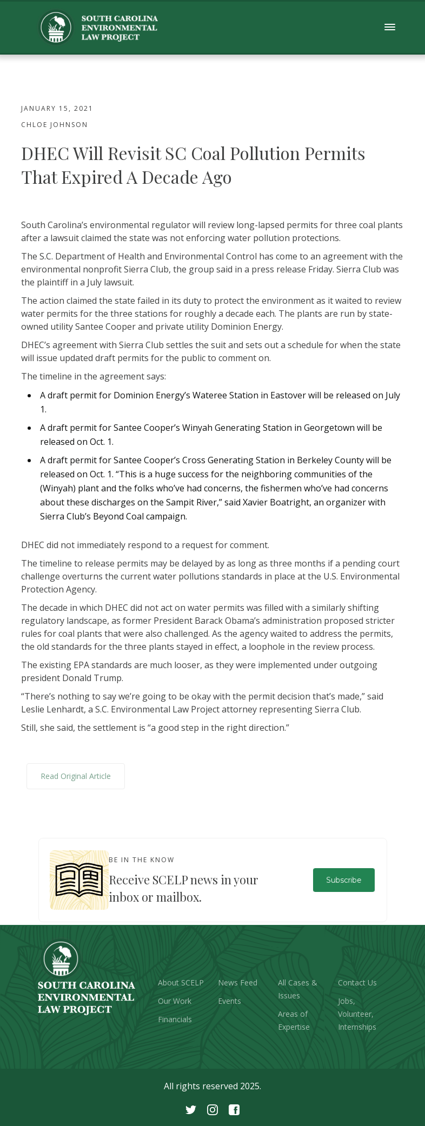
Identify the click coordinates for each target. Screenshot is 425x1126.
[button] (390, 27)
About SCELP (181, 982)
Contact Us (357, 982)
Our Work (174, 1001)
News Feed (237, 982)
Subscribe (343, 879)
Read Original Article (76, 776)
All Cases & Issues (297, 989)
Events (229, 1001)
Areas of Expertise (294, 1020)
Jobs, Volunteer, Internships (357, 1014)
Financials (175, 1019)
